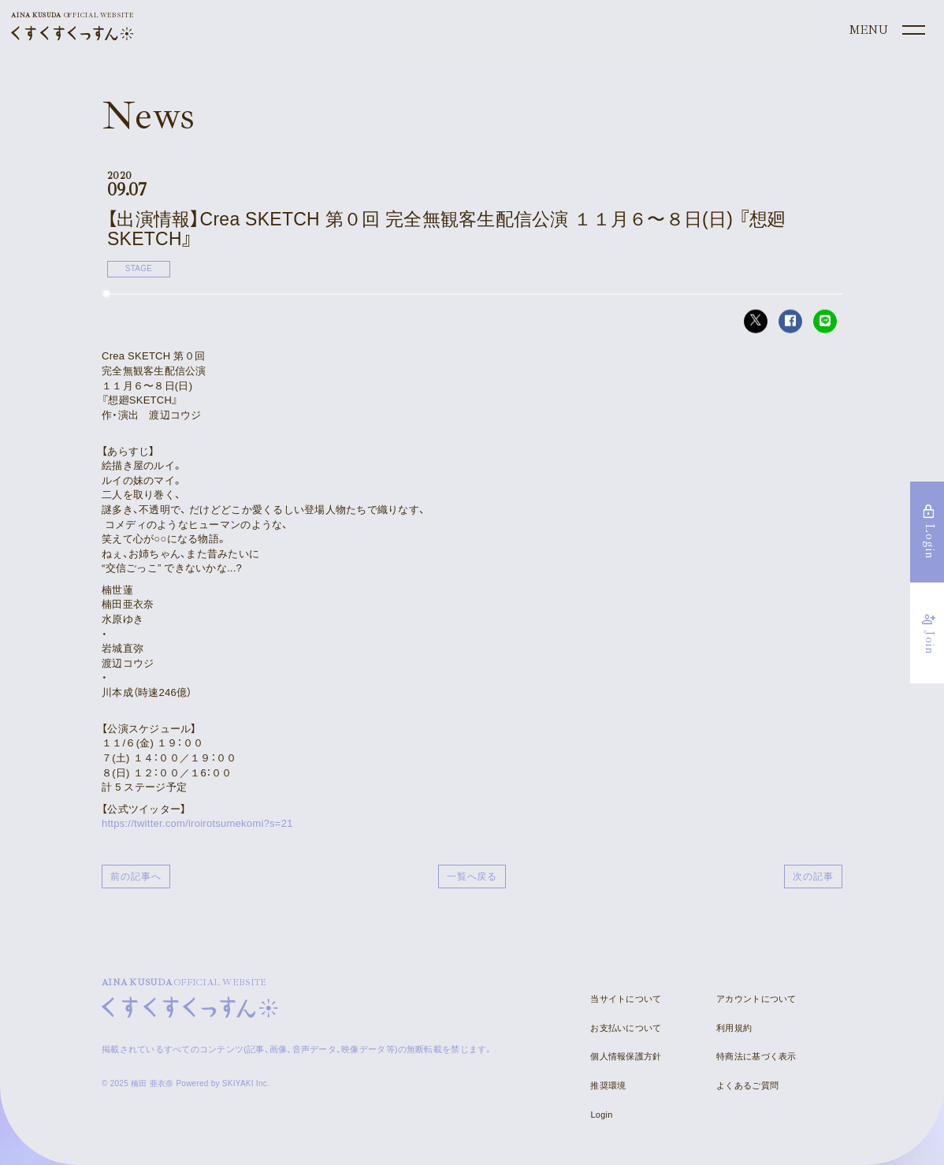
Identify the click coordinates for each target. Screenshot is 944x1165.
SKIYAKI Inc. (245, 1083)
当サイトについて (625, 998)
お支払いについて (625, 1028)
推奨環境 (608, 1085)
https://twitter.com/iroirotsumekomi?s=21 (197, 823)
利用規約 (734, 1028)
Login (601, 1114)
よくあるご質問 (747, 1085)
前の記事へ (136, 876)
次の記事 (813, 876)
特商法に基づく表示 (756, 1056)
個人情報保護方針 (625, 1056)
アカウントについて (756, 998)
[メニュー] (885, 30)
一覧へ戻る (472, 876)
